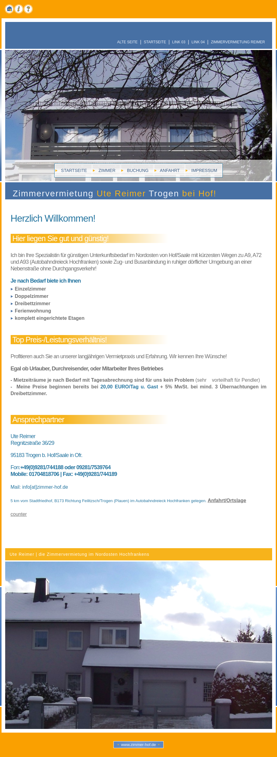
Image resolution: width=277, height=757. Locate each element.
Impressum (203, 170)
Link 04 (198, 42)
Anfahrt (169, 170)
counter (19, 514)
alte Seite (127, 42)
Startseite (155, 42)
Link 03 (178, 42)
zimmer (106, 170)
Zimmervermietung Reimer (238, 42)
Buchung (137, 170)
